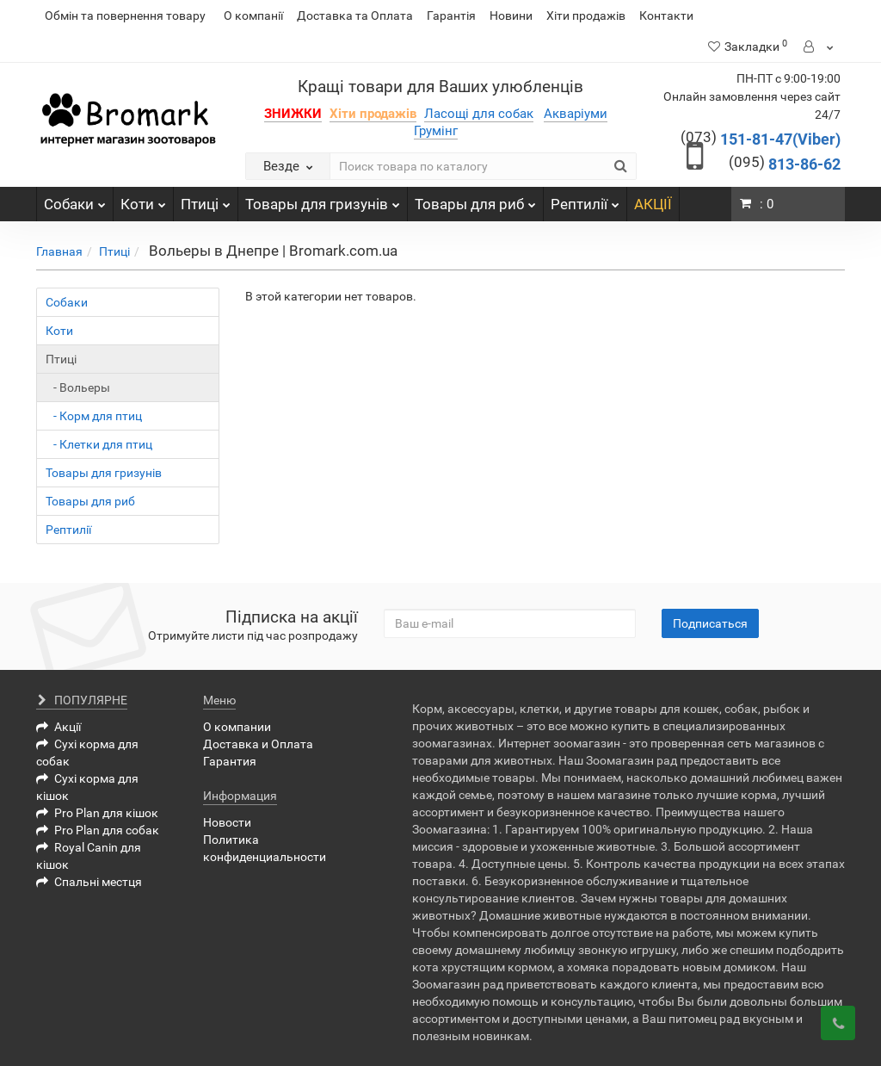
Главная (59, 251)
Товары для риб (475, 200)
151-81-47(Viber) (761, 139)
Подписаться (710, 623)
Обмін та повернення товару (125, 15)
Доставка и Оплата (258, 744)
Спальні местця (89, 882)
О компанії (253, 15)
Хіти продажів (585, 15)
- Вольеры (78, 387)
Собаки (75, 200)
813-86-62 (785, 164)
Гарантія (451, 15)
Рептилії (585, 200)
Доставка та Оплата (355, 15)
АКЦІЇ (653, 204)
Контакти (666, 15)
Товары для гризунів (322, 200)
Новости (227, 822)
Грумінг (436, 131)
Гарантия (229, 761)
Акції (58, 727)
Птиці (206, 200)
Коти (143, 200)
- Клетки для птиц (99, 444)
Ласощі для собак (478, 113)
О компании (237, 727)
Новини (511, 15)
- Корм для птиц (94, 416)
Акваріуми (575, 113)
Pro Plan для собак (97, 830)
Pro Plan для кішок (97, 813)
